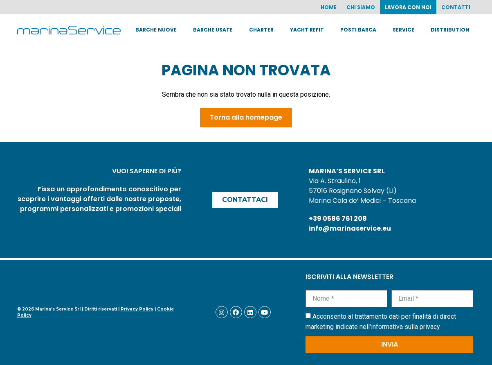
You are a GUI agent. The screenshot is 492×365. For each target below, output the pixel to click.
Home (329, 7)
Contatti (455, 7)
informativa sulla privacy (405, 327)
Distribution (450, 29)
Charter (261, 29)
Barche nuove (156, 29)
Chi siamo (360, 7)
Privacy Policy (137, 309)
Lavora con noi (408, 7)
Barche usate (213, 29)
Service (403, 29)
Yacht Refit (307, 29)
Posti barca (358, 29)
